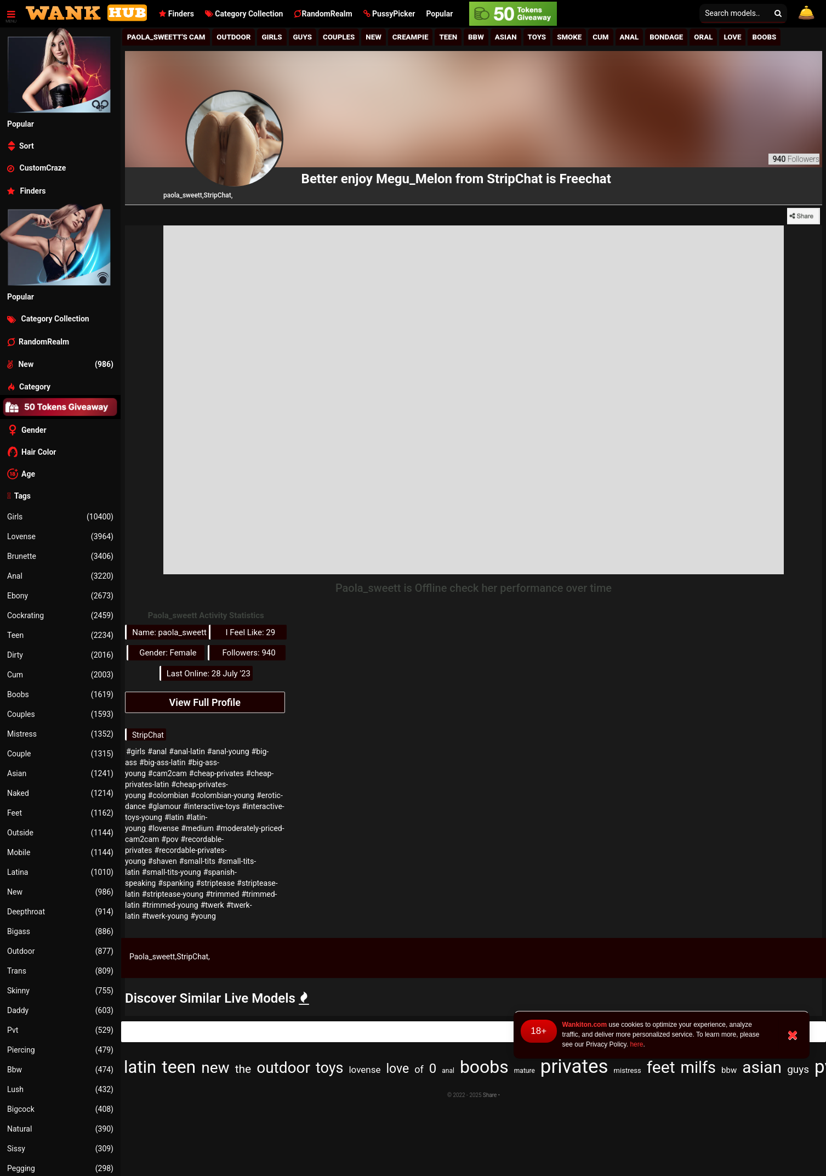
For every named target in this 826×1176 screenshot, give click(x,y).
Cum (60, 674)
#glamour (164, 806)
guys (798, 1069)
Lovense (60, 536)
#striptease (215, 883)
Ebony (60, 595)
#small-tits (197, 861)
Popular (439, 13)
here (636, 1044)
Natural (60, 1128)
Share (489, 1095)
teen (179, 1066)
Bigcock (60, 1109)
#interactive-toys (211, 806)
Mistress (60, 733)
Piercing (60, 1049)
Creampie (410, 37)
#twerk (212, 905)
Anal (60, 575)
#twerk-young (165, 916)
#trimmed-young (170, 905)
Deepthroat (60, 911)
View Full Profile (205, 702)
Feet (60, 812)
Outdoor (60, 951)
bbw (729, 1070)
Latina (60, 872)
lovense (364, 1069)
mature (524, 1071)
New (60, 891)
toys (329, 1068)
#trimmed (222, 894)
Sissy (60, 1148)
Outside (60, 832)
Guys (302, 37)
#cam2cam (167, 773)
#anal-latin (187, 751)
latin (140, 1067)
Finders (176, 13)
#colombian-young (222, 795)
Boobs (60, 694)
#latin (174, 817)
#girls (135, 751)
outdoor (283, 1068)
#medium (197, 828)
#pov (169, 839)
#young (202, 916)
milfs (698, 1067)
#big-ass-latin (162, 762)
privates (574, 1066)
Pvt (60, 1030)
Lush (60, 1089)
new (215, 1068)
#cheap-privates (216, 773)
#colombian (168, 795)
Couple (60, 753)
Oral (703, 37)
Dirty (60, 654)
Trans (60, 970)
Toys (537, 37)
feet (661, 1067)
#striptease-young (172, 894)
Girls (60, 516)
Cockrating (60, 615)
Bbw (60, 1069)
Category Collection (244, 13)
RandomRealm (323, 13)
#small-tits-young (171, 872)
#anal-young (228, 751)
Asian (60, 773)
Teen (60, 635)
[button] (389, 14)
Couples (60, 714)
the (243, 1069)
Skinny (60, 990)
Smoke (569, 37)
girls (271, 37)
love (397, 1068)
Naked (60, 793)
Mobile (60, 852)
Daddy (60, 1010)
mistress (627, 1070)
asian (762, 1067)
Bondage (666, 37)
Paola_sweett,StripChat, (169, 956)
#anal (157, 751)
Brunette (60, 556)
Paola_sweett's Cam (166, 37)
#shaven (162, 861)
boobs (484, 1066)
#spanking (175, 883)
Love (732, 37)
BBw (476, 37)
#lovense (163, 828)
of (419, 1069)
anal (448, 1071)
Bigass (60, 931)
